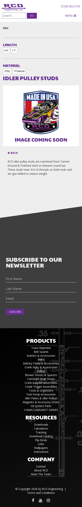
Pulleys (41, 371)
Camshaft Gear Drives (41, 379)
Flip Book (41, 440)
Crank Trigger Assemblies (41, 386)
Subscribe (15, 311)
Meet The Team (41, 474)
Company (41, 459)
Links (41, 444)
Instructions (41, 452)
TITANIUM (19, 71)
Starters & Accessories (41, 355)
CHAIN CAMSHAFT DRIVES (41, 410)
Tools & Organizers (41, 390)
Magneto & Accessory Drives (41, 402)
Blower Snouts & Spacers (41, 375)
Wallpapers (41, 448)
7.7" (14, 50)
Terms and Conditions (41, 493)
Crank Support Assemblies (41, 383)
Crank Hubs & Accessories (41, 367)
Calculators (41, 428)
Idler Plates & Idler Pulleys (41, 398)
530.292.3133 (70, 6)
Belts (41, 359)
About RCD (41, 470)
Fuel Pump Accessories (41, 394)
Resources (41, 417)
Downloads (41, 424)
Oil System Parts (41, 406)
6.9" (6, 50)
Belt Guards (41, 352)
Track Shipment (41, 348)
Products (41, 340)
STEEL (7, 71)
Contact (41, 466)
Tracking (41, 432)
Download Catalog (41, 436)
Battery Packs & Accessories (41, 363)
